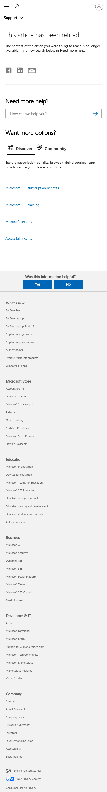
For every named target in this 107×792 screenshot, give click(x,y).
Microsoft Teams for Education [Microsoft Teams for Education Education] (24, 482)
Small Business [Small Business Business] (15, 600)
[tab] (21, 149)
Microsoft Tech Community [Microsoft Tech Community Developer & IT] (22, 654)
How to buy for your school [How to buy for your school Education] (22, 498)
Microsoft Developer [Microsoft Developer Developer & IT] (18, 631)
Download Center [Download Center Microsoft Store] (16, 396)
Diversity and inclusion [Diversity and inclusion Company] (19, 741)
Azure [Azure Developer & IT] (9, 623)
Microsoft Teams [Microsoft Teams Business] (16, 584)
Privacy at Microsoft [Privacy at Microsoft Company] (18, 725)
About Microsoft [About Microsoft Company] (15, 709)
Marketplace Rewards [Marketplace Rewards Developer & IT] (19, 670)
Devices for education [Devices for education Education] (19, 474)
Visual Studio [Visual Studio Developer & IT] (14, 678)
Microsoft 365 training (22, 204)
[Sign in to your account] (99, 7)
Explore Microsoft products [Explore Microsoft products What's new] (22, 358)
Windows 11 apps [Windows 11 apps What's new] (16, 366)
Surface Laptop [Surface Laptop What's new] (15, 318)
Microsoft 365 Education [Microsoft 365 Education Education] (20, 490)
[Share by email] (29, 69)
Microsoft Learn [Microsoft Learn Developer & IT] (15, 639)
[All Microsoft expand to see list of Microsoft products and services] (6, 7)
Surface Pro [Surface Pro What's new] (13, 310)
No (68, 284)
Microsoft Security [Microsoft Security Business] (17, 553)
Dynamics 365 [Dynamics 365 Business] (14, 560)
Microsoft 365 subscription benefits (32, 188)
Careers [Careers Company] (10, 701)
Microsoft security (18, 221)
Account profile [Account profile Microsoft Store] (15, 388)
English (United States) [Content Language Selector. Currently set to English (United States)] (27, 770)
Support (11, 17)
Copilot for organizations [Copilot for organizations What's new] (21, 334)
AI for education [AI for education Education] (15, 522)
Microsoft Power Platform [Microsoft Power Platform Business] (21, 576)
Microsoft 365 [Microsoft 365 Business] (14, 568)
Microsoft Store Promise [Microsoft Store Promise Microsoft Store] (20, 436)
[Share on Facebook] (8, 69)
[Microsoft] (53, 4)
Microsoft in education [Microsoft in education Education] (19, 466)
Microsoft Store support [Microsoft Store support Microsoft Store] (20, 404)
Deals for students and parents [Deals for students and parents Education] (24, 514)
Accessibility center (19, 238)
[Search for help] (17, 6)
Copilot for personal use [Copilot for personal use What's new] (20, 342)
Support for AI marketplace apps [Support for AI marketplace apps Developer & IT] (25, 647)
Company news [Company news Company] (15, 717)
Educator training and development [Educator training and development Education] (27, 506)
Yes (37, 284)
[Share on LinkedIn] (17, 69)
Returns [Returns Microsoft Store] (10, 412)
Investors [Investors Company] (11, 733)
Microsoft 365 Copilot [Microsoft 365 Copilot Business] (19, 592)
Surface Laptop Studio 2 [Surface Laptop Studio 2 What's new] (20, 326)
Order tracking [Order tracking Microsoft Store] (14, 420)
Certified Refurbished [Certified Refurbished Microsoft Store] (18, 428)
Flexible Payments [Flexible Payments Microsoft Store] (16, 444)
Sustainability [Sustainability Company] (14, 756)
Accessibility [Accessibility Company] (13, 748)
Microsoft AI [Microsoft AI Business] (13, 545)
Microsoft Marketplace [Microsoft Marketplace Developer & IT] (19, 662)
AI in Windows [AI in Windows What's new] (14, 350)
